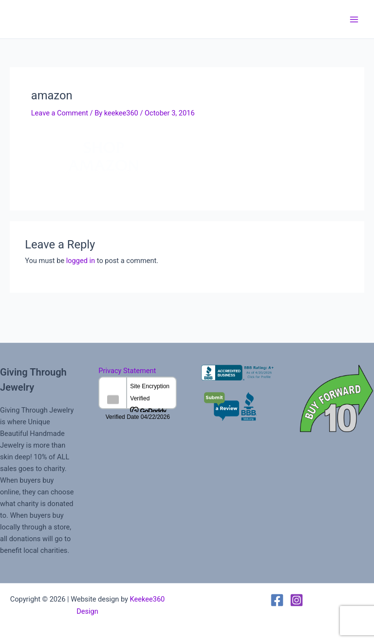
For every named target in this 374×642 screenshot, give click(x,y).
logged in (80, 260)
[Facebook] (277, 600)
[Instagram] (296, 600)
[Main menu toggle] (354, 19)
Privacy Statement (127, 370)
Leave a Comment (59, 113)
